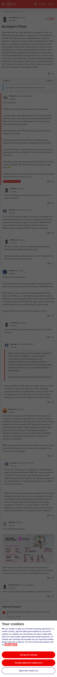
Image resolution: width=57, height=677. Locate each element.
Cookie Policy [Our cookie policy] (11, 645)
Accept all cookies (28, 655)
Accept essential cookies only (28, 663)
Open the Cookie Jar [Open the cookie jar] (28, 671)
